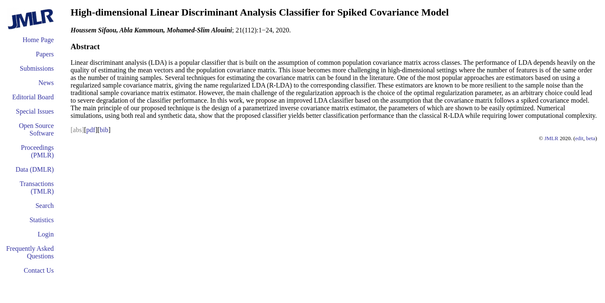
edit (579, 138)
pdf (90, 129)
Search (44, 205)
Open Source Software (36, 129)
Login (46, 234)
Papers (45, 54)
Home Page (38, 39)
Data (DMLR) (35, 169)
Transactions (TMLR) (37, 187)
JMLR (551, 138)
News (46, 82)
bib (104, 129)
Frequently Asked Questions (30, 252)
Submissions (37, 68)
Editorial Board (33, 97)
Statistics (41, 219)
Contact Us (39, 270)
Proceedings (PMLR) (37, 151)
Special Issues (35, 111)
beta (590, 138)
